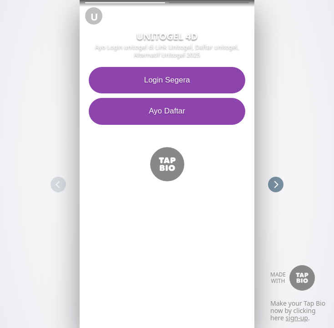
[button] (125, 2)
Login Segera (165, 80)
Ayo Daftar (165, 111)
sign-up (297, 317)
